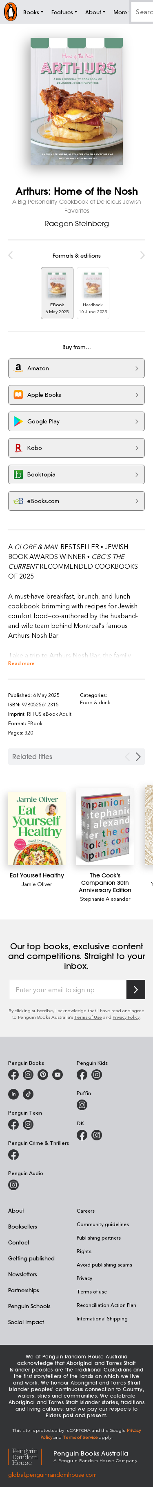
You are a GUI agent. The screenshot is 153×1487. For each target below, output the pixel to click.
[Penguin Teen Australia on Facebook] (13, 1124)
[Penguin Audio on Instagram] (13, 1185)
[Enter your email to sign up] (68, 990)
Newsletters (22, 1274)
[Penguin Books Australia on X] (43, 1074)
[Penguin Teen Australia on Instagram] (28, 1124)
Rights (84, 1251)
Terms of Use (88, 1016)
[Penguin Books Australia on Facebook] (13, 1074)
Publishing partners (99, 1237)
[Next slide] (138, 756)
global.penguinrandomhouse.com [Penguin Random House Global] (52, 1474)
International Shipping (102, 1318)
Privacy (84, 1278)
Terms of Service (80, 1437)
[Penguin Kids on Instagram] (96, 1074)
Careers (86, 1210)
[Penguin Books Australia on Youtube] (57, 1074)
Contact (18, 1242)
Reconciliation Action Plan (106, 1305)
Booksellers (22, 1226)
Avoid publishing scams (104, 1264)
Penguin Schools (29, 1305)
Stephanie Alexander (105, 898)
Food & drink (95, 702)
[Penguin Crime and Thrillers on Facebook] (13, 1154)
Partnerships (23, 1290)
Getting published (31, 1258)
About (16, 1210)
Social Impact (26, 1321)
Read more (21, 663)
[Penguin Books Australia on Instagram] (28, 1074)
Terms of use (92, 1291)
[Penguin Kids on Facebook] (82, 1074)
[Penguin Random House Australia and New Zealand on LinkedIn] (13, 1094)
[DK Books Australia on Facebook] (82, 1135)
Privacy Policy (126, 1016)
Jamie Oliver (37, 884)
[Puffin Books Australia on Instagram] (82, 1105)
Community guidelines (103, 1224)
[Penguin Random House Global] (30, 1455)
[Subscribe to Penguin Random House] (135, 989)
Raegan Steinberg (76, 223)
